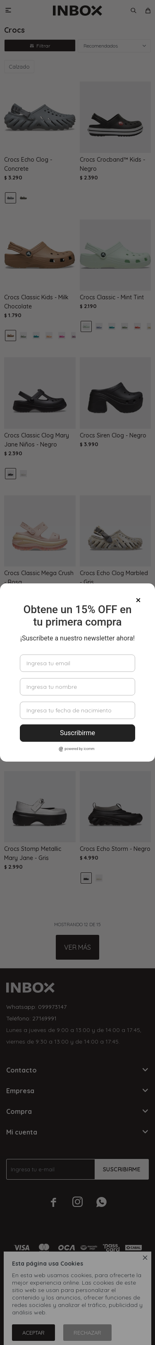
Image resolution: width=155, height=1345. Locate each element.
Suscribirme (77, 733)
